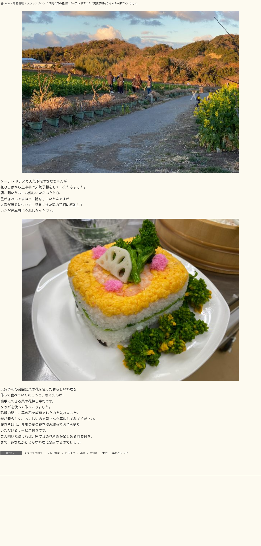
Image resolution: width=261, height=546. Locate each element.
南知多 (94, 453)
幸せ (105, 453)
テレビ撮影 (53, 453)
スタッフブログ (33, 453)
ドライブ (70, 453)
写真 (82, 453)
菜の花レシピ (120, 453)
